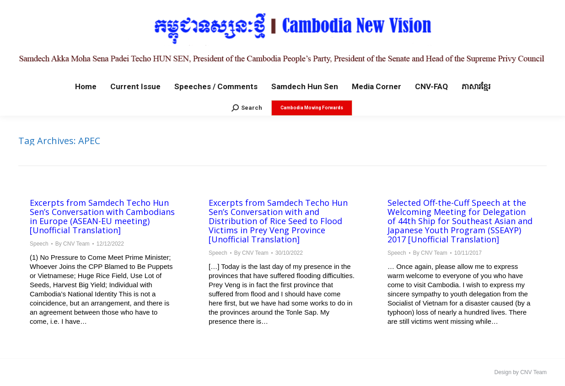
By (72, 244)
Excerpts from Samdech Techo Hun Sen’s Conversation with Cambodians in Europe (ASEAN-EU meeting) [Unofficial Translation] (102, 216)
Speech (39, 244)
